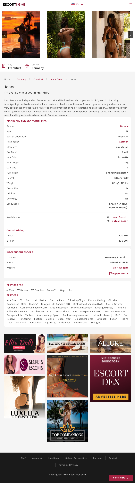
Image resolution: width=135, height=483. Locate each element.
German (123, 141)
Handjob (121, 307)
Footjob (38, 318)
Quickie (50, 318)
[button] (77, 4)
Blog (23, 458)
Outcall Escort (120, 220)
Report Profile (118, 273)
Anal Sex (12, 300)
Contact (113, 458)
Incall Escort (119, 217)
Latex (10, 322)
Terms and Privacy (68, 465)
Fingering (25, 318)
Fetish (114, 318)
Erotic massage (59, 307)
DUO (118, 315)
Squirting (50, 322)
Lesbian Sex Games (42, 311)
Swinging (96, 322)
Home (7, 79)
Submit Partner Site (76, 458)
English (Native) (118, 203)
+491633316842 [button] (119, 262)
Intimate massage (81, 307)
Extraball (102, 318)
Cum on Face (57, 300)
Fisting (124, 318)
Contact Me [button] (120, 478)
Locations (53, 458)
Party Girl (21, 322)
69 (21, 300)
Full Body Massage (17, 311)
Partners (97, 458)
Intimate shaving (102, 315)
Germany (38, 68)
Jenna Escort (56, 79)
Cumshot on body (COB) (33, 307)
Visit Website (120, 267)
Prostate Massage (115, 311)
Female (124, 126)
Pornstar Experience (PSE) (87, 311)
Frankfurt (14, 68)
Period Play (35, 322)
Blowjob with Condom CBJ (55, 303)
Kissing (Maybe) (104, 307)
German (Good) (118, 207)
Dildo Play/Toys (76, 300)
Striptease (65, 322)
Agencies (37, 458)
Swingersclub (14, 315)
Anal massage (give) (48, 315)
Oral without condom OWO (88, 303)
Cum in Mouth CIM (36, 300)
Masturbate (63, 311)
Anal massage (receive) (76, 315)
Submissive (81, 322)
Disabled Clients (84, 318)
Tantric (29, 315)
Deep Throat (65, 318)
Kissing (33, 303)
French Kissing (97, 300)
